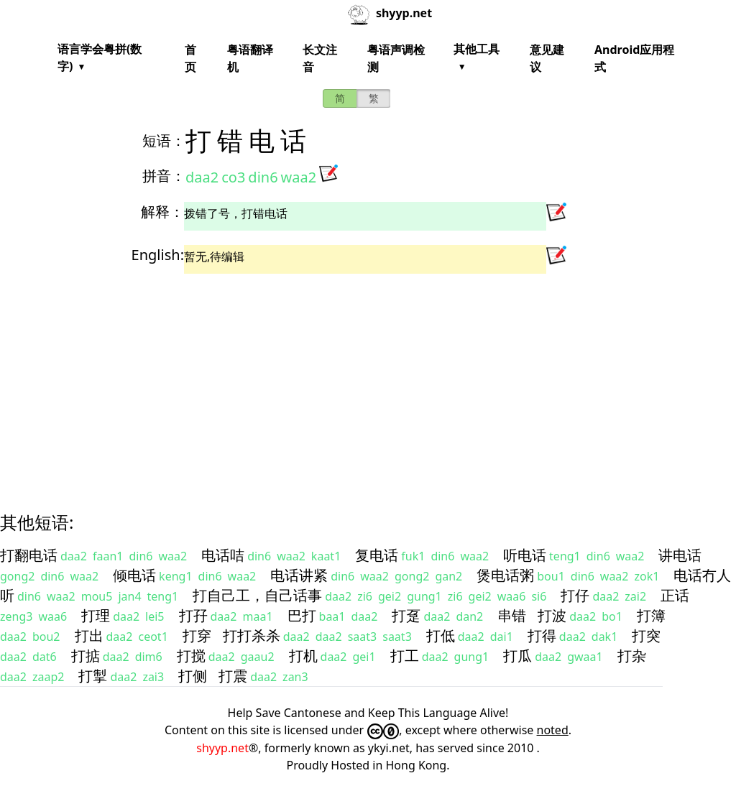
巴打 (302, 615)
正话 (675, 595)
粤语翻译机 (250, 58)
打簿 (651, 615)
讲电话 (680, 555)
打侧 (192, 675)
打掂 (85, 655)
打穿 (197, 635)
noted (553, 730)
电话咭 (222, 555)
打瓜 (517, 655)
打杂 (631, 655)
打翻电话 (29, 555)
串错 (511, 615)
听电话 (524, 555)
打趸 (406, 615)
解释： (162, 211)
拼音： (163, 175)
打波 (552, 615)
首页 (190, 58)
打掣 (92, 675)
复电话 (376, 555)
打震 (232, 675)
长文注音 (320, 58)
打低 (440, 635)
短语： (163, 140)
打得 (542, 635)
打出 (89, 635)
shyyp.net (222, 748)
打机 (303, 655)
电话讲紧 (299, 575)
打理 (95, 615)
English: (158, 254)
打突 (646, 635)
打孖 (193, 615)
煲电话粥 (505, 575)
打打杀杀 (251, 635)
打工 (404, 655)
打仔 (575, 595)
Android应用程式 (634, 58)
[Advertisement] (368, 380)
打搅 (191, 655)
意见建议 (547, 58)
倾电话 (134, 575)
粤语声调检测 (396, 58)
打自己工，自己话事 (257, 595)
